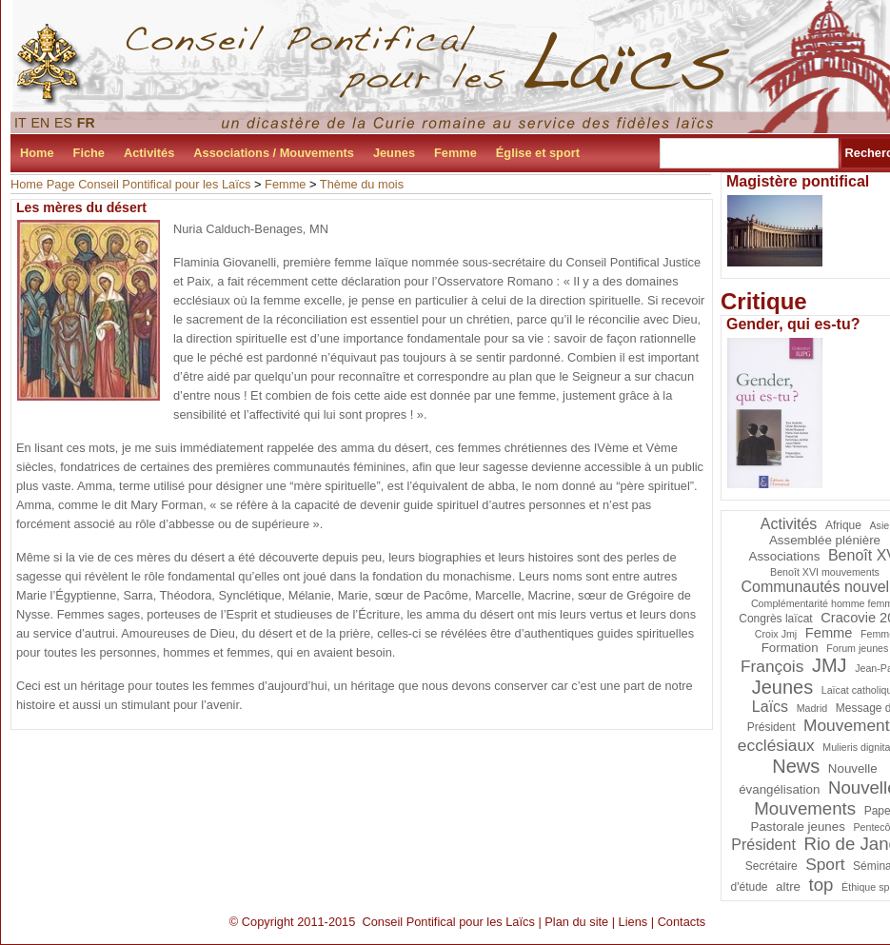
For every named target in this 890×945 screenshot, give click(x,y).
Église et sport (538, 153)
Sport (824, 864)
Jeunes (394, 153)
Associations (785, 556)
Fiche (89, 153)
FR (86, 122)
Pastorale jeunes (798, 826)
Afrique (843, 525)
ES (63, 122)
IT (20, 122)
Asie (880, 525)
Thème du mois (362, 184)
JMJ (829, 665)
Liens (633, 922)
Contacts (682, 922)
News (796, 766)
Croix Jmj (776, 634)
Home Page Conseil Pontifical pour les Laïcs (130, 184)
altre (788, 886)
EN (40, 122)
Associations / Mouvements (273, 153)
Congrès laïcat (775, 618)
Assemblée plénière (824, 540)
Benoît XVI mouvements (825, 572)
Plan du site (576, 922)
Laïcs (770, 707)
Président (763, 845)
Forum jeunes (857, 648)
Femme (455, 153)
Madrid (812, 708)
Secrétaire (771, 866)
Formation (790, 647)
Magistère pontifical (797, 181)
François (772, 666)
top (821, 885)
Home (37, 153)
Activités (149, 153)
